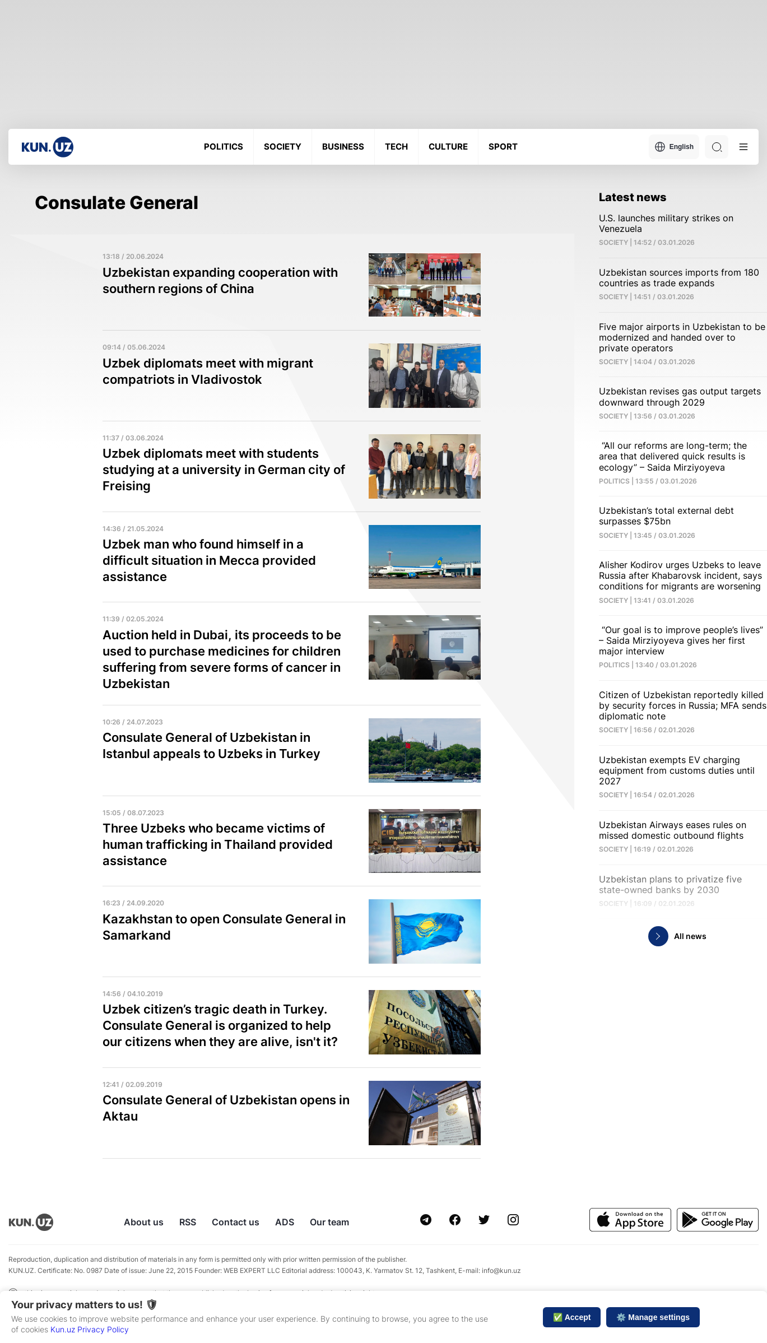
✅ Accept (572, 1317)
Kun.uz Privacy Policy (89, 1329)
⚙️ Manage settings (653, 1317)
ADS (284, 1222)
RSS (187, 1222)
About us (144, 1222)
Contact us (235, 1222)
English (674, 146)
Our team (329, 1222)
